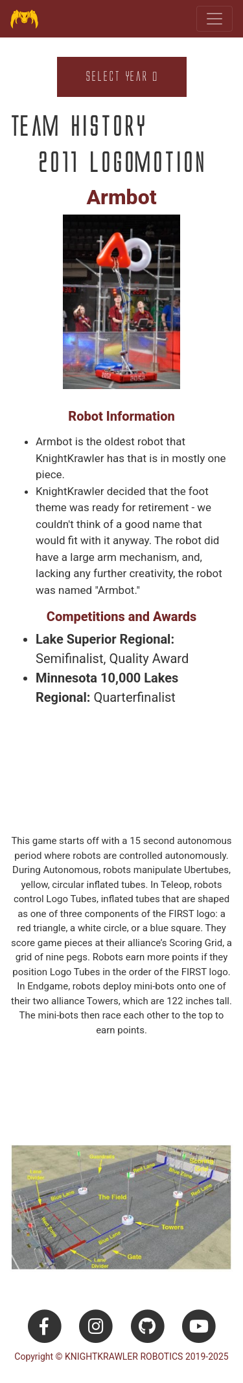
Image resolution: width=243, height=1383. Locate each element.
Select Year (121, 76)
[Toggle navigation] (214, 19)
